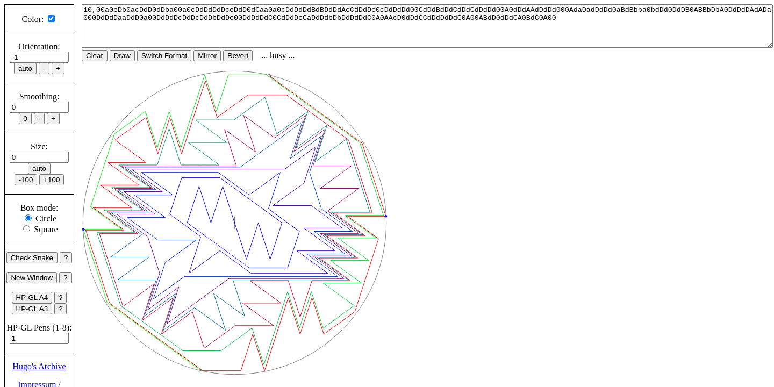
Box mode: (39, 207)
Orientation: (39, 46)
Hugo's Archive (39, 366)
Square (46, 229)
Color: (33, 19)
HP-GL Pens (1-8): (38, 327)
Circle (45, 218)
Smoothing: (39, 96)
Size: (39, 146)
